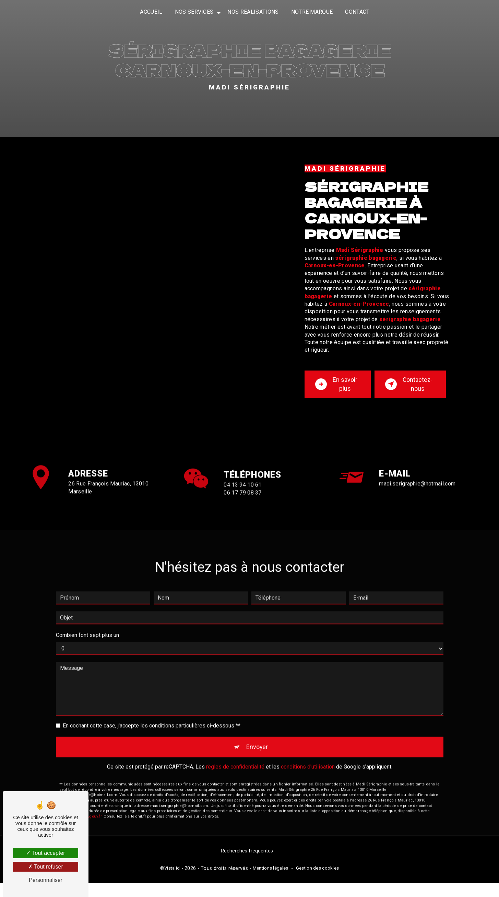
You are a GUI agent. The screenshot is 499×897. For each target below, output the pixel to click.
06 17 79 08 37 (242, 513)
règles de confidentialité (235, 771)
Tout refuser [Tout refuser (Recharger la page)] (45, 867)
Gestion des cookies (317, 881)
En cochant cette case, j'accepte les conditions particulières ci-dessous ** (151, 727)
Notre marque (312, 12)
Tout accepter (45, 853)
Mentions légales (270, 881)
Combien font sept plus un (87, 637)
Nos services (194, 12)
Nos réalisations (252, 12)
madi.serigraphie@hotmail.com (417, 485)
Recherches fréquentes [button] (247, 865)
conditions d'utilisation (308, 771)
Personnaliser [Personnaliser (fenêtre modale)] (45, 880)
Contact (357, 12)
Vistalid (172, 881)
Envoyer (257, 750)
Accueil (151, 12)
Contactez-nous (408, 390)
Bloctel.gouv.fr (89, 821)
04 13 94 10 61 (242, 505)
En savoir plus (336, 390)
